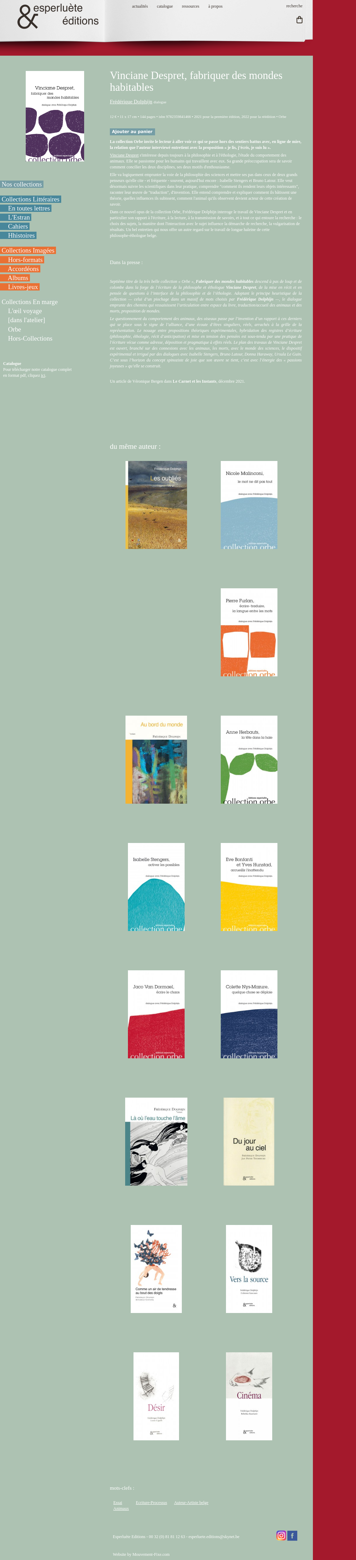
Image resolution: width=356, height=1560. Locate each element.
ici (43, 375)
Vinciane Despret (124, 155)
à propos (215, 6)
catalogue (165, 6)
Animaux (121, 1508)
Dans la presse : (126, 262)
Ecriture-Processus (151, 1502)
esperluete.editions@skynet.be (213, 1536)
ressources (190, 6)
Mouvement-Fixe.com (151, 1554)
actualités (140, 6)
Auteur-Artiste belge (191, 1502)
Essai (117, 1502)
